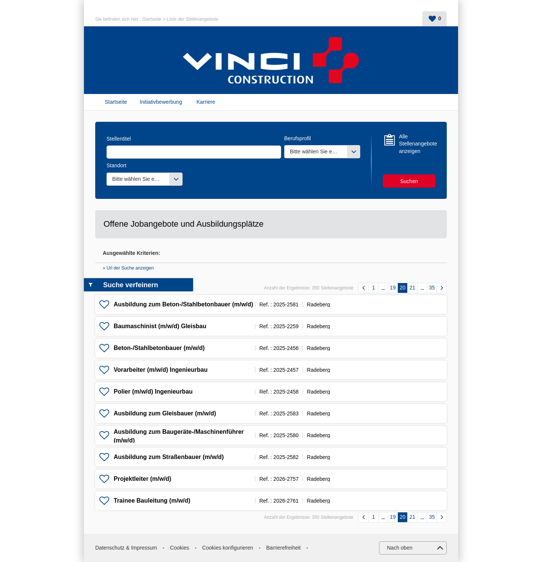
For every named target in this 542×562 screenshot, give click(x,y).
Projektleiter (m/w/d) (142, 479)
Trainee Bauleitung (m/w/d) (152, 500)
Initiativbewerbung (161, 102)
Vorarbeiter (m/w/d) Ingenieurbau (161, 370)
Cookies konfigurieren (227, 548)
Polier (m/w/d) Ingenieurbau (153, 391)
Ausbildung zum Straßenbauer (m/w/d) (169, 457)
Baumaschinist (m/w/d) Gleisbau (160, 326)
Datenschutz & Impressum (126, 548)
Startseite (151, 19)
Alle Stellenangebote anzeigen (417, 143)
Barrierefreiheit (283, 548)
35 (432, 288)
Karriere (205, 102)
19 (393, 288)
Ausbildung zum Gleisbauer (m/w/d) (165, 413)
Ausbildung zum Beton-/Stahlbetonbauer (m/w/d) (183, 304)
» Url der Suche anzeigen (128, 268)
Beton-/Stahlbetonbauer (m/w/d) (159, 348)
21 (413, 288)
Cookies (179, 548)
